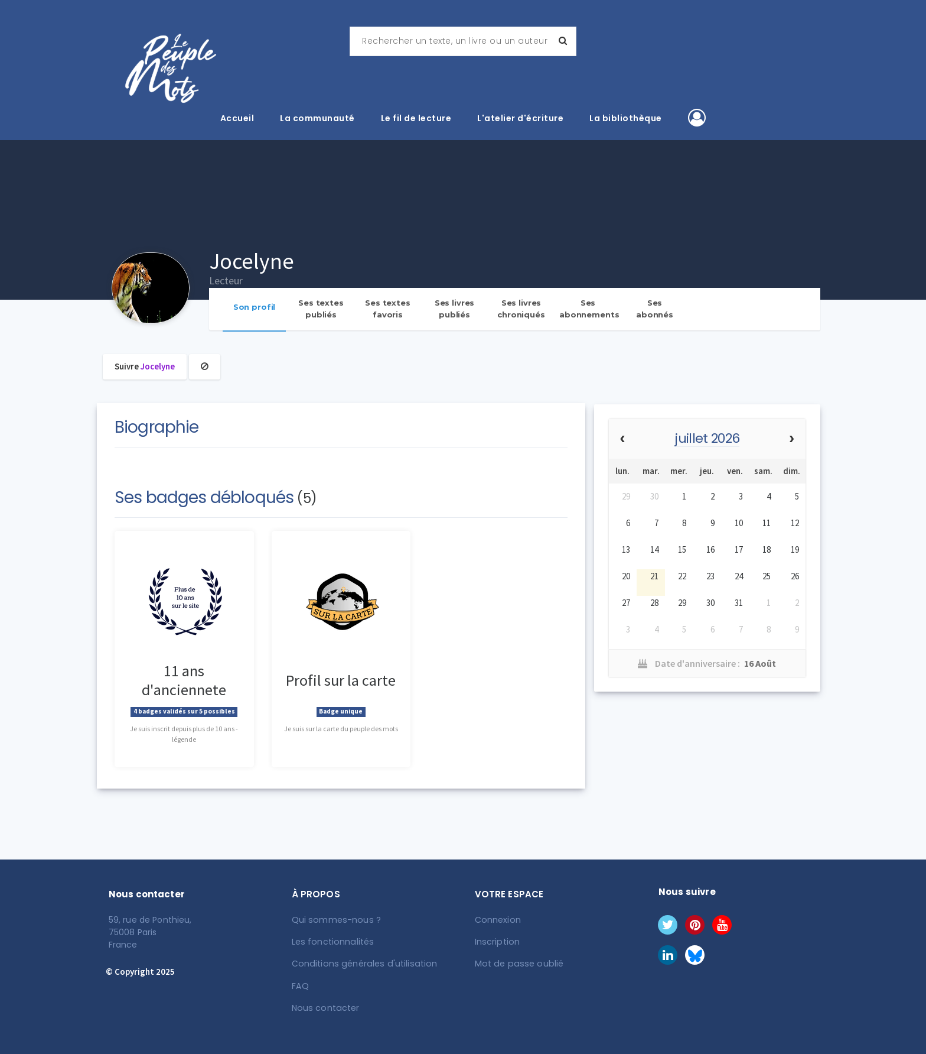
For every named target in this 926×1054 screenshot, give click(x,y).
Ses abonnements (589, 308)
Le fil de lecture (416, 118)
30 (654, 496)
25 (766, 576)
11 (766, 522)
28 (654, 602)
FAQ (300, 985)
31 (739, 602)
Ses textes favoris (387, 308)
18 (766, 549)
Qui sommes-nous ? (335, 920)
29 (626, 496)
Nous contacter (324, 1007)
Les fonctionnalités (331, 942)
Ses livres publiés (455, 308)
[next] (791, 439)
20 (626, 576)
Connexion (497, 920)
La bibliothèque (625, 118)
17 (739, 549)
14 (654, 549)
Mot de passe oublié (517, 963)
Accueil (237, 118)
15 (682, 549)
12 (795, 522)
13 (626, 549)
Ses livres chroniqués (521, 308)
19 (795, 549)
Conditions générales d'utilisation (361, 963)
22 (682, 576)
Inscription (497, 942)
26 (795, 576)
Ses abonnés (654, 308)
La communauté (317, 118)
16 (710, 549)
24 (739, 576)
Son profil (254, 307)
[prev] (622, 439)
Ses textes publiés (321, 308)
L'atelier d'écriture (520, 118)
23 (710, 576)
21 (654, 576)
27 (626, 602)
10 (739, 522)
